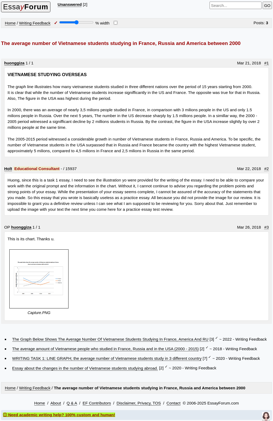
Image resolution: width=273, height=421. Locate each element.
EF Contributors (97, 403)
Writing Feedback (34, 23)
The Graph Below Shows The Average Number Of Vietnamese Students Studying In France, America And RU (110, 339)
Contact (173, 403)
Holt (8, 168)
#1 (266, 63)
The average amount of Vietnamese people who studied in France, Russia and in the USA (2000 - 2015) (105, 348)
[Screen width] (76, 22)
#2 (266, 168)
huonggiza (14, 63)
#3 (266, 227)
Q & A (72, 403)
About (55, 403)
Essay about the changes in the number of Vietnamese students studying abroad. (85, 368)
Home (10, 23)
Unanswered (70, 4)
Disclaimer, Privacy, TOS (139, 403)
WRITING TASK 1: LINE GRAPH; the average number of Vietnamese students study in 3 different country (107, 358)
